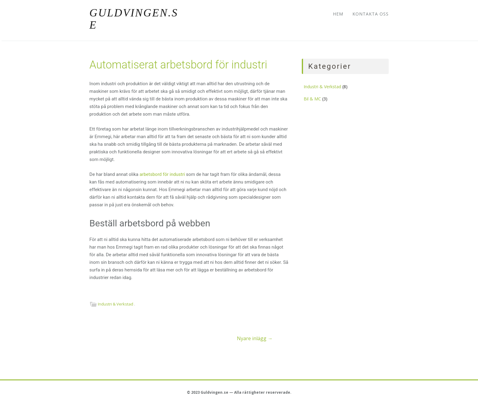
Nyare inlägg (255, 338)
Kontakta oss (370, 14)
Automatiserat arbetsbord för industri (178, 64)
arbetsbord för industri (162, 174)
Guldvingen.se (133, 19)
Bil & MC (312, 99)
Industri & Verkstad (115, 304)
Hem (338, 14)
